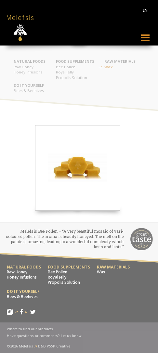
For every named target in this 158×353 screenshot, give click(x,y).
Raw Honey (23, 67)
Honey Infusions (28, 72)
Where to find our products (30, 329)
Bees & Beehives (29, 90)
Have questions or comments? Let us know (44, 335)
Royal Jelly (65, 72)
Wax (108, 67)
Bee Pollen (65, 67)
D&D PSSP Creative (54, 346)
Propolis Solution (71, 77)
